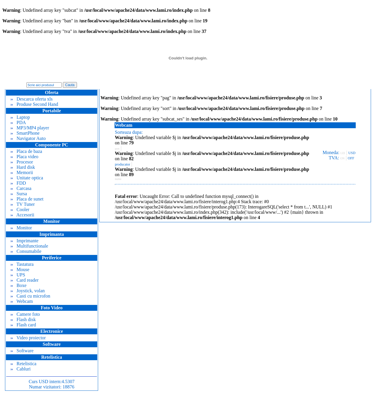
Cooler (20, 209)
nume (118, 179)
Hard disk (23, 167)
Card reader (24, 280)
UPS (18, 274)
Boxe (18, 285)
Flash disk (23, 319)
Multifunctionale (29, 245)
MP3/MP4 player (30, 127)
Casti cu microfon (30, 295)
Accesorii (22, 214)
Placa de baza (26, 151)
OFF (351, 158)
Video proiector (28, 337)
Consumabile (26, 251)
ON (342, 158)
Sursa (19, 193)
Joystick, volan (28, 290)
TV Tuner (23, 204)
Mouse (20, 269)
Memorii (22, 172)
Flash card (23, 324)
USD (351, 153)
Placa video (24, 156)
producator (122, 164)
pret (117, 148)
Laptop (20, 117)
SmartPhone (25, 133)
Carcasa (21, 188)
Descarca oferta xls (32, 98)
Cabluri (21, 368)
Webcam (22, 301)
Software (22, 350)
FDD (18, 183)
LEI (342, 153)
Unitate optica (27, 177)
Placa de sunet (27, 198)
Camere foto (25, 314)
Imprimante (24, 240)
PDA (18, 122)
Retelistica (23, 363)
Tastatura (22, 264)
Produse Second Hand (34, 104)
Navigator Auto (28, 138)
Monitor (21, 227)
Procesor (22, 161)
